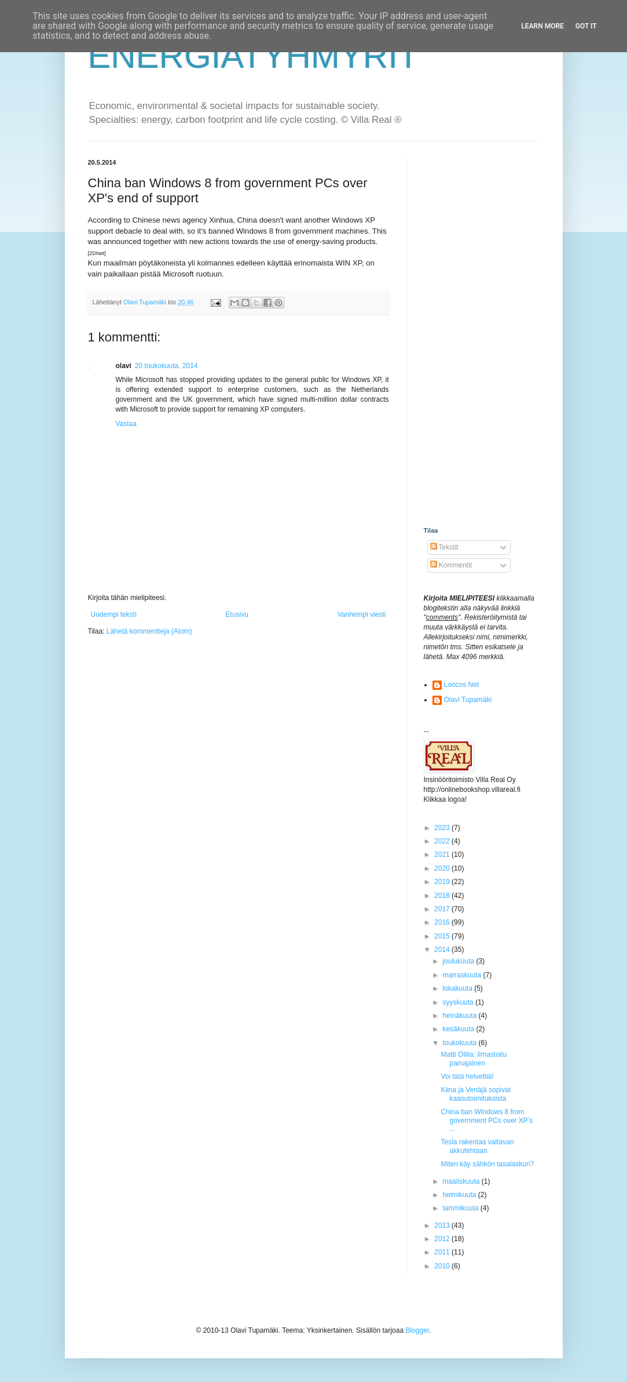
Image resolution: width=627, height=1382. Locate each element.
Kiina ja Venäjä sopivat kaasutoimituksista (476, 1094)
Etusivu (237, 614)
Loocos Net (461, 685)
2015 (443, 936)
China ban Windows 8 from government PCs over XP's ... (487, 1120)
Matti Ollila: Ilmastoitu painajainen (474, 1058)
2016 (443, 922)
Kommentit (451, 565)
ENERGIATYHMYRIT (253, 56)
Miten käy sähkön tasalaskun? (487, 1164)
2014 (443, 949)
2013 (443, 1225)
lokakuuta (458, 988)
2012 (443, 1239)
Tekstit (444, 547)
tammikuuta (461, 1208)
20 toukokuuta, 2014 (166, 366)
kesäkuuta (459, 1029)
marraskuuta (462, 975)
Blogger (417, 1330)
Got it (586, 26)
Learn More (542, 26)
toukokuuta (460, 1043)
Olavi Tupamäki (468, 700)
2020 (443, 868)
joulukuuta (459, 961)
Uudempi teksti (114, 614)
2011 (443, 1252)
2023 (443, 828)
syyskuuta (458, 1002)
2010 (443, 1266)
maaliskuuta (461, 1181)
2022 (443, 841)
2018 (443, 896)
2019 (443, 882)
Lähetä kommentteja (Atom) (149, 631)
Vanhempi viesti (362, 614)
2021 (443, 854)
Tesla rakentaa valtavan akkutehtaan (477, 1146)
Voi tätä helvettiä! (467, 1076)
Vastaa (126, 424)
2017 (443, 909)
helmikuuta (460, 1195)
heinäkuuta (460, 1016)
